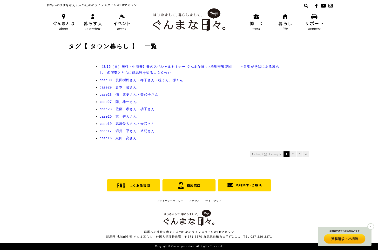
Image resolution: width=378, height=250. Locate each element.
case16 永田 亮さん (118, 138)
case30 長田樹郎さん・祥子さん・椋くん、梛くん (141, 80)
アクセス (194, 200)
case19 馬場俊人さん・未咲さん (127, 124)
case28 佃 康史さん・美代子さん (129, 94)
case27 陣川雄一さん (118, 102)
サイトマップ (213, 200)
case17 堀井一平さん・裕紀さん (127, 131)
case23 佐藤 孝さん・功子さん (127, 109)
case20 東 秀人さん (118, 116)
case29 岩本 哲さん (118, 87)
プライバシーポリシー (170, 200)
